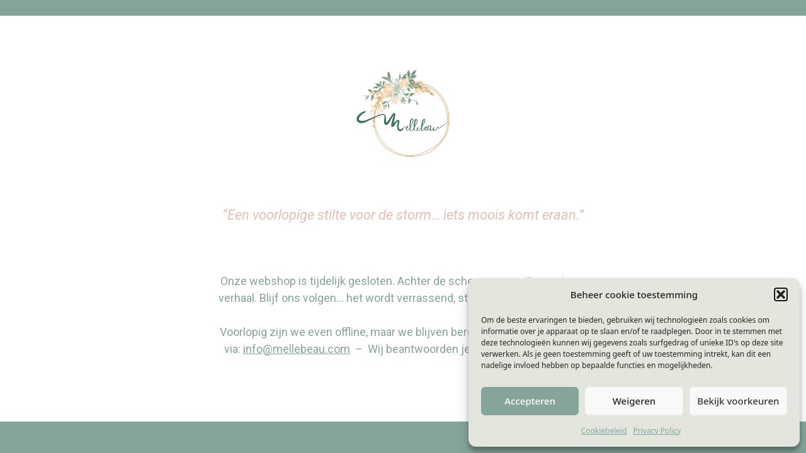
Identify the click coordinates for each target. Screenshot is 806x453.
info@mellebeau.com (296, 348)
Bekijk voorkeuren (738, 400)
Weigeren (634, 400)
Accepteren (529, 400)
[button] (781, 294)
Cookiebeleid (604, 430)
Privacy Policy (657, 430)
